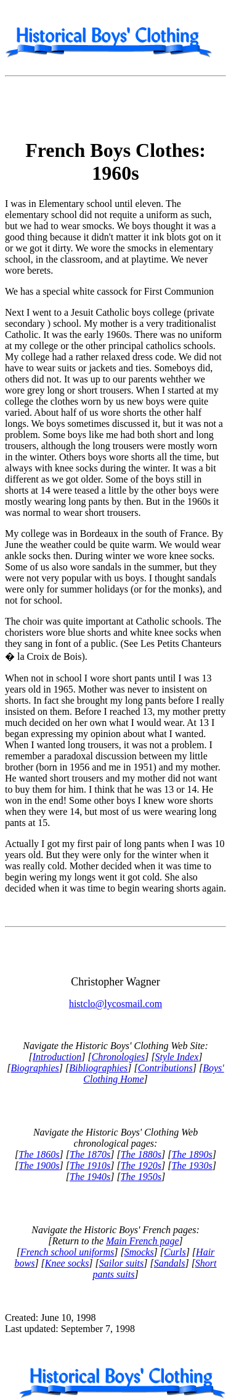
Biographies (35, 1068)
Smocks (139, 1252)
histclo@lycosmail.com (115, 1003)
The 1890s (191, 1154)
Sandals (169, 1263)
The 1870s (90, 1154)
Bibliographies (98, 1068)
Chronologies (118, 1057)
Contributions (165, 1068)
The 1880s (141, 1154)
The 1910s (90, 1165)
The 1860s (38, 1154)
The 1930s (191, 1165)
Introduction (57, 1057)
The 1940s (90, 1176)
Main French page (142, 1241)
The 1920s (141, 1165)
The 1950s (141, 1176)
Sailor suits (121, 1263)
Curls (175, 1252)
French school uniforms (67, 1252)
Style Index (177, 1057)
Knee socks (67, 1263)
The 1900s (38, 1165)
